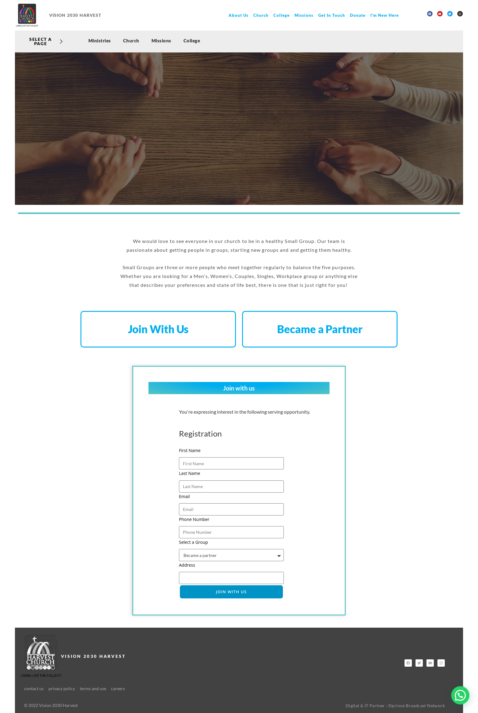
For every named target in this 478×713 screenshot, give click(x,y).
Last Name (189, 473)
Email (184, 496)
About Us (238, 15)
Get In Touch (331, 15)
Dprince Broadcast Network (416, 705)
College (281, 15)
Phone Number (194, 519)
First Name (190, 451)
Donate (358, 15)
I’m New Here (384, 15)
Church (261, 15)
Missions (303, 15)
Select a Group (193, 542)
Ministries (99, 40)
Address (187, 565)
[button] (460, 695)
